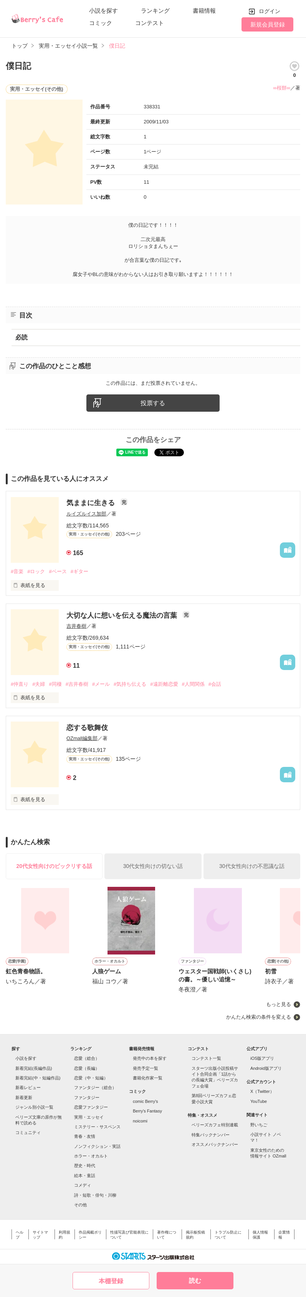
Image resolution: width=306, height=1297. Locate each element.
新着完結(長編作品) (33, 1068)
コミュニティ (28, 1132)
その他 (80, 1204)
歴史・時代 (84, 1165)
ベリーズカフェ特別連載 (215, 1124)
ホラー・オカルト (91, 1156)
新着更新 (23, 1097)
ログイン (269, 11)
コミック (100, 23)
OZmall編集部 (82, 738)
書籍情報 (204, 10)
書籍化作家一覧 (147, 1078)
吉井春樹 (76, 626)
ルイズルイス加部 (86, 514)
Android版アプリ (266, 1068)
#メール (101, 684)
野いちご (258, 1124)
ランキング (155, 10)
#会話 (214, 684)
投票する (153, 403)
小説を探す (103, 10)
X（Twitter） (262, 1091)
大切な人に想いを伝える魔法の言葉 (122, 615)
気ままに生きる (91, 503)
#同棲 (55, 684)
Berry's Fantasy (147, 1111)
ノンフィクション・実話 (97, 1146)
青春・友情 (84, 1136)
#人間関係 (193, 684)
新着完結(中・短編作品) (37, 1078)
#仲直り (19, 684)
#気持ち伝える (130, 684)
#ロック (36, 571)
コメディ (82, 1185)
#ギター (79, 571)
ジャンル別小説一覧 (34, 1107)
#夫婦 (38, 684)
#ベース (57, 571)
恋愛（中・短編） (91, 1078)
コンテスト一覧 (206, 1058)
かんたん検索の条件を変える (258, 1017)
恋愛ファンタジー (91, 1107)
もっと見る (278, 1004)
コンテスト (149, 23)
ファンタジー (86, 1097)
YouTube (258, 1101)
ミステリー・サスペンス (97, 1126)
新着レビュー (28, 1087)
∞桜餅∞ (281, 88)
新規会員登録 (267, 24)
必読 (21, 337)
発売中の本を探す (150, 1058)
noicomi (140, 1121)
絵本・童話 (84, 1175)
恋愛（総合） (86, 1058)
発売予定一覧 (145, 1068)
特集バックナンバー (211, 1134)
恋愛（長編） (86, 1068)
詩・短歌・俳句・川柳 (95, 1195)
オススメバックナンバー (215, 1144)
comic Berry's (145, 1101)
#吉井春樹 (77, 684)
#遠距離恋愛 (164, 684)
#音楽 (17, 571)
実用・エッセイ (89, 1117)
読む (195, 1280)
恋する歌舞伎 (87, 728)
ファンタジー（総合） (95, 1087)
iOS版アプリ (262, 1058)
